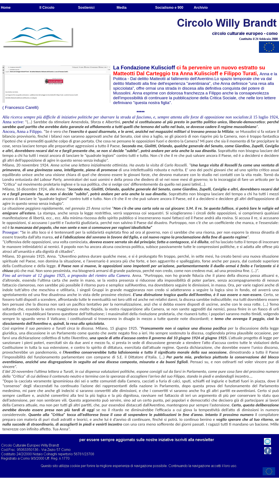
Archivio (201, 7)
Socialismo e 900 (169, 7)
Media (121, 7)
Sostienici (86, 7)
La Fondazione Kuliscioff (145, 67)
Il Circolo (46, 7)
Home (5, 7)
